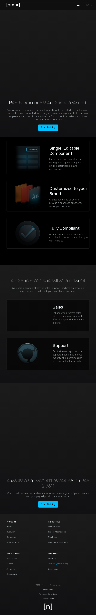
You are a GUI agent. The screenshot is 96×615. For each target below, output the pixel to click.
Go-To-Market (13, 542)
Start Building (48, 127)
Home (9, 526)
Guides (10, 564)
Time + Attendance (57, 532)
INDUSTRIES (54, 522)
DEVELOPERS (13, 553)
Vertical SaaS (54, 526)
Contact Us (53, 569)
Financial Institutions (58, 542)
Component (12, 537)
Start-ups (52, 537)
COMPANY (53, 553)
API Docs (11, 569)
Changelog (12, 574)
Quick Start (12, 558)
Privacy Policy (48, 589)
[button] (78, 5)
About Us (52, 558)
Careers (58, 564)
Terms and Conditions (48, 594)
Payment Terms (48, 598)
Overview (11, 532)
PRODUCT (11, 522)
